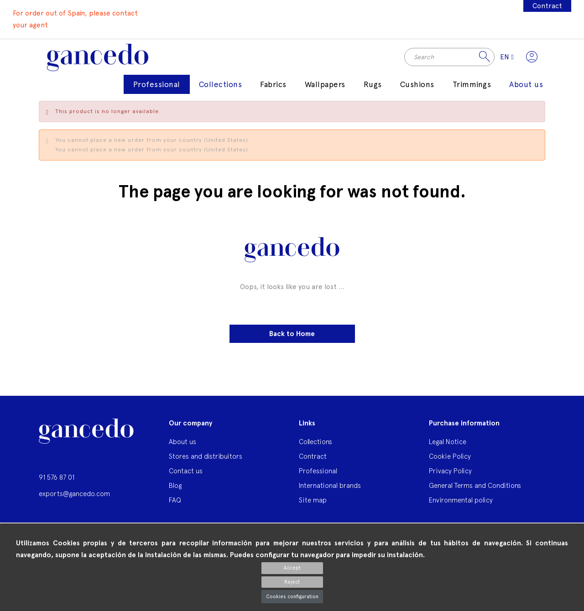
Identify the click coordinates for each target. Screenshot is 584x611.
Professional (318, 476)
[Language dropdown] (503, 59)
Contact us (186, 476)
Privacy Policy (450, 476)
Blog (175, 491)
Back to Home (292, 339)
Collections (315, 447)
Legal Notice (447, 447)
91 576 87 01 (56, 483)
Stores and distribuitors (205, 462)
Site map (313, 505)
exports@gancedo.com (74, 499)
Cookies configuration (292, 597)
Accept (292, 568)
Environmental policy (461, 505)
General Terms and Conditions (475, 491)
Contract (546, 6)
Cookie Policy (450, 462)
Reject (292, 582)
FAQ (175, 505)
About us (182, 447)
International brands (330, 491)
